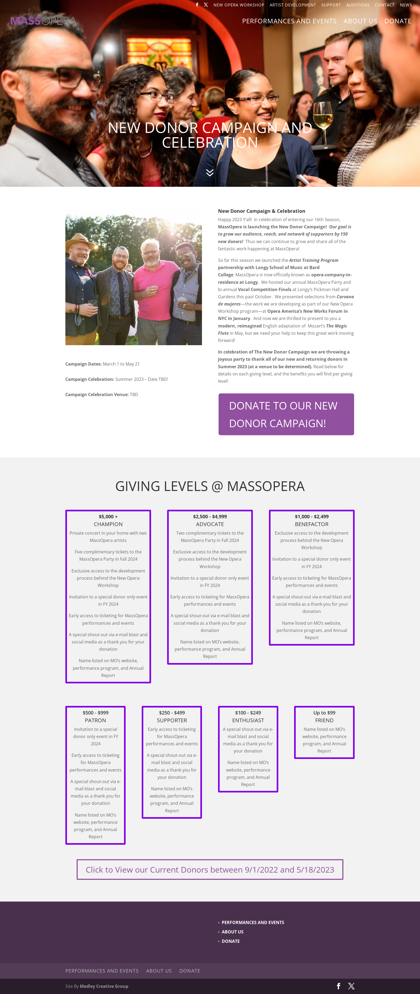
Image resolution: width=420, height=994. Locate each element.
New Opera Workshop (238, 5)
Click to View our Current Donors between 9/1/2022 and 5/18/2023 (210, 869)
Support (331, 5)
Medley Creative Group (104, 986)
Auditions (358, 5)
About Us (360, 22)
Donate (397, 22)
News (406, 5)
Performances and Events (289, 22)
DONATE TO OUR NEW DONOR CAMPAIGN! (283, 414)
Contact (385, 5)
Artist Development (293, 5)
